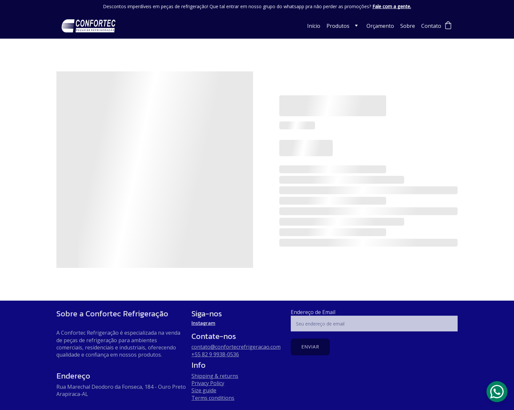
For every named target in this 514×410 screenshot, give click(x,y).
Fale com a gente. (391, 6)
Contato (431, 25)
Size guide (203, 390)
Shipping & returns (214, 376)
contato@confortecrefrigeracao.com (236, 346)
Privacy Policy (207, 383)
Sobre (407, 25)
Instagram (203, 323)
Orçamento (380, 25)
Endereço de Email (313, 312)
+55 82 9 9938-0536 (215, 354)
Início (313, 25)
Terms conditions (212, 397)
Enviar (310, 347)
